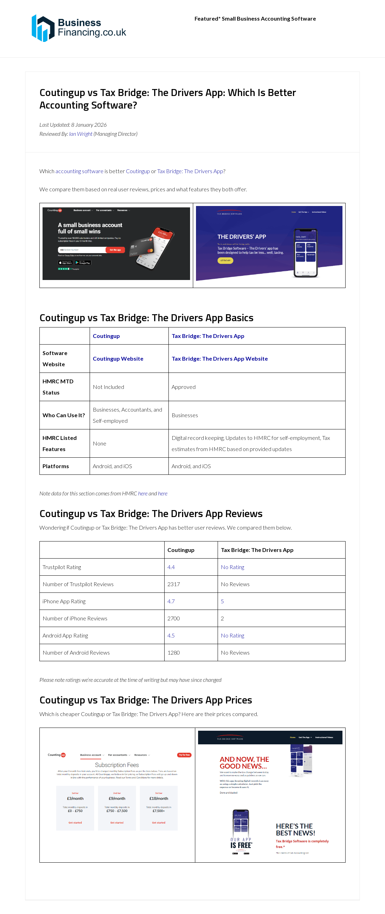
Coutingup (138, 171)
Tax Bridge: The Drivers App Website (220, 358)
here (143, 493)
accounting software (79, 171)
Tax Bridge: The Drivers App (190, 171)
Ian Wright (80, 133)
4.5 (171, 635)
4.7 (171, 601)
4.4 (171, 566)
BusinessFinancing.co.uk (81, 28)
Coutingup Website (118, 358)
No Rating (232, 566)
